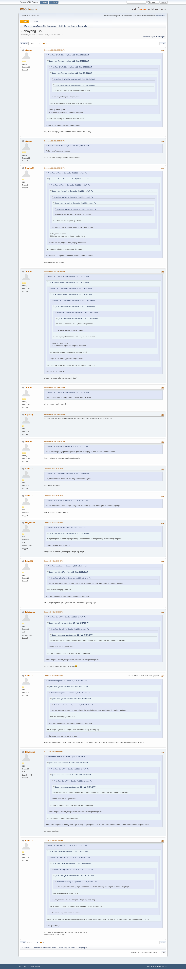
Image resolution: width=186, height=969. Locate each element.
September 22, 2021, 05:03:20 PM (54, 271)
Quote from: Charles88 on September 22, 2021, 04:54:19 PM (68, 55)
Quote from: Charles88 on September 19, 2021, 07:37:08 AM (68, 473)
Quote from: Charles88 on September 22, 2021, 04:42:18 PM (74, 79)
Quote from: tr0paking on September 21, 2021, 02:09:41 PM (68, 500)
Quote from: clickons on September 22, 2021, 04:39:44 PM (75, 85)
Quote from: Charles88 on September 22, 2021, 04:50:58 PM (71, 67)
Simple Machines (35, 966)
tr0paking (28, 414)
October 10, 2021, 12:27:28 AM (53, 522)
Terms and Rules (156, 966)
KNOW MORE (161, 16)
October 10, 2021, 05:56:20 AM (53, 675)
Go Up (23, 942)
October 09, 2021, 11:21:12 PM (53, 495)
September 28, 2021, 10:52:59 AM (54, 414)
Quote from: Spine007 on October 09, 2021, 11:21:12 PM (67, 527)
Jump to (133, 952)
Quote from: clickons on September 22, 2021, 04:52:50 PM (69, 61)
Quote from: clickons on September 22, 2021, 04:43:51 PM (72, 73)
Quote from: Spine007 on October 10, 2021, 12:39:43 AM (67, 617)
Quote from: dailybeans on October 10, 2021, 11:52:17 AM (67, 845)
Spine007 (28, 469)
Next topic (160, 37)
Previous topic (149, 37)
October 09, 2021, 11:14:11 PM (53, 468)
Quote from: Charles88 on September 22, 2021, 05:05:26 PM (68, 392)
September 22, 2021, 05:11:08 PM (54, 387)
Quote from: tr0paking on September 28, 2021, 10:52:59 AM (68, 446)
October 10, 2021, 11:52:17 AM (53, 752)
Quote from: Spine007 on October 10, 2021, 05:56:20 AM (67, 757)
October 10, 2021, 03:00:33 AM (53, 612)
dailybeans (29, 523)
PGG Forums (28, 9)
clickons (28, 50)
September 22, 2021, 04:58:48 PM (54, 141)
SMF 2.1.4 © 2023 (24, 966)
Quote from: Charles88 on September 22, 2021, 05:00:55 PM (68, 276)
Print (163, 43)
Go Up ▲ (164, 966)
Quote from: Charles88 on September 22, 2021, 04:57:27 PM (68, 146)
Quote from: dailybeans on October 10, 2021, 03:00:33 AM (67, 681)
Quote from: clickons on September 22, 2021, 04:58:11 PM (67, 173)
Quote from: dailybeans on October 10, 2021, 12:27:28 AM (67, 566)
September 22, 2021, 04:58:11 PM (54, 50)
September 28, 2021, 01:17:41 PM (54, 441)
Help (148, 966)
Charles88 (29, 168)
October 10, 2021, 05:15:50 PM (53, 840)
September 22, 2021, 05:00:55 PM (54, 168)
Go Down (24, 43)
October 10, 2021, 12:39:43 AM (53, 561)
